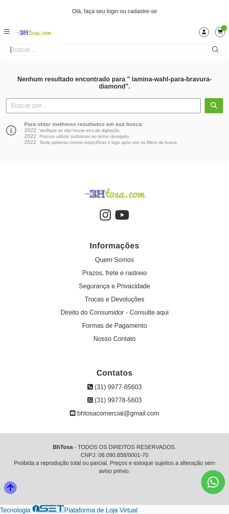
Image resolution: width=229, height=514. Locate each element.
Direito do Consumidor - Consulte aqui (114, 312)
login (113, 11)
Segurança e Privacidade (114, 286)
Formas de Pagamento (114, 325)
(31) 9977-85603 (114, 387)
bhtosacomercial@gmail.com (114, 413)
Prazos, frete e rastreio (114, 273)
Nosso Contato (114, 338)
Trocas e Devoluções (114, 299)
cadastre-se (142, 11)
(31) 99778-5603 (114, 400)
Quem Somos (114, 259)
